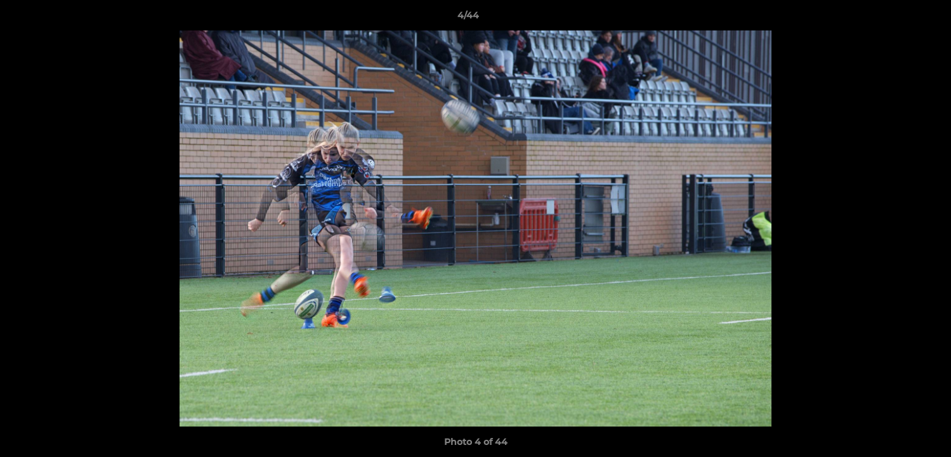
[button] (897, 18)
